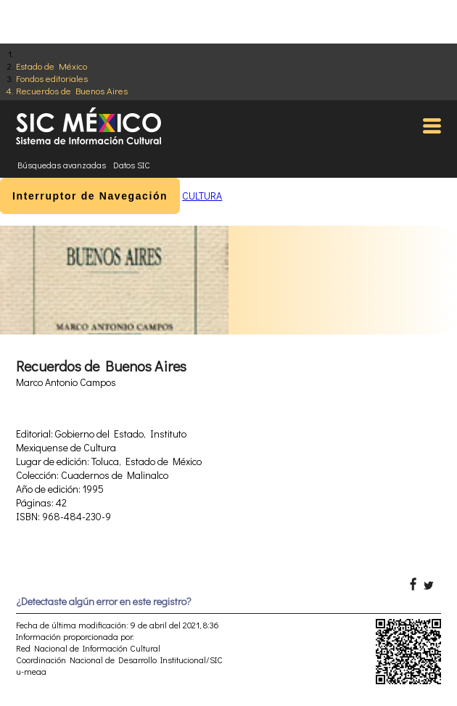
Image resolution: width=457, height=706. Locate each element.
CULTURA (202, 195)
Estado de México (51, 65)
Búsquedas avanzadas (61, 165)
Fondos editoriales (52, 78)
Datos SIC (131, 165)
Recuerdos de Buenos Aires (72, 90)
